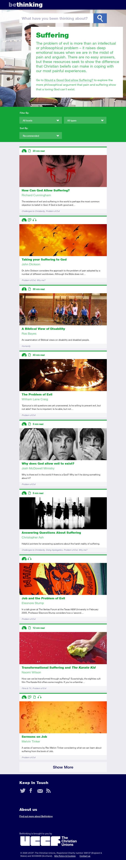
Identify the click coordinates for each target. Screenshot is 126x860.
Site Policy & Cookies (65, 856)
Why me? (41, 280)
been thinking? (55, 18)
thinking (26, 4)
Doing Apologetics (54, 550)
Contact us (85, 856)
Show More (63, 767)
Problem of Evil (52, 211)
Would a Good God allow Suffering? (68, 80)
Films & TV (26, 688)
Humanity (26, 346)
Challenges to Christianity (33, 211)
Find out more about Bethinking (36, 816)
